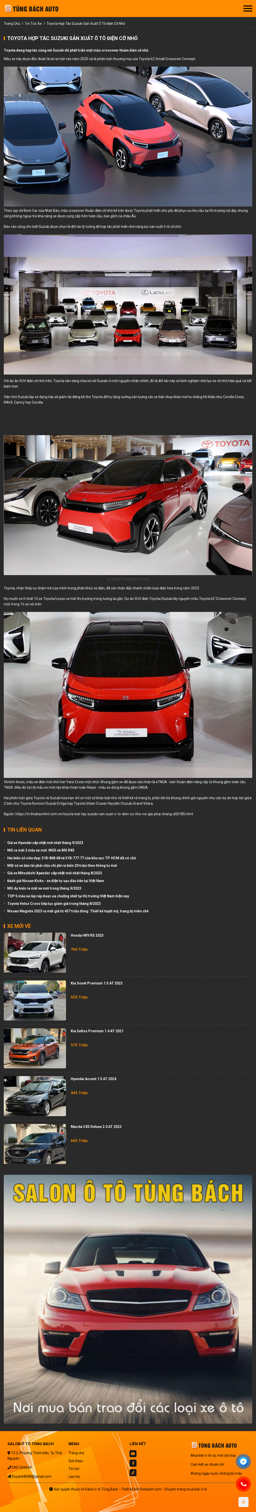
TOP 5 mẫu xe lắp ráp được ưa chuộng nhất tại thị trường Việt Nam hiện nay (68, 896)
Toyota (139, 211)
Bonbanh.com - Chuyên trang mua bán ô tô (173, 1489)
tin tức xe (33, 24)
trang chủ (12, 24)
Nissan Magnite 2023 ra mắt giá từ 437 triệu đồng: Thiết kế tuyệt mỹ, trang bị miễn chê (77, 911)
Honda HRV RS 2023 (87, 935)
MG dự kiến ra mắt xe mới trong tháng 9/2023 (44, 888)
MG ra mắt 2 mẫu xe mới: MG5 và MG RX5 (40, 850)
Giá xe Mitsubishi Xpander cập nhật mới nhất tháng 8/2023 (54, 873)
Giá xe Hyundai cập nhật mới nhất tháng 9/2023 (45, 843)
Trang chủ (76, 1453)
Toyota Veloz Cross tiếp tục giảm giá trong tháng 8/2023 (54, 904)
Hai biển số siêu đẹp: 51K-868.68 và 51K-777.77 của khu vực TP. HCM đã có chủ (71, 858)
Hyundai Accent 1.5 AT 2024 (93, 1079)
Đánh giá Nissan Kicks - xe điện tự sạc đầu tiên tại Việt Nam (55, 881)
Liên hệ (74, 1477)
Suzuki (44, 227)
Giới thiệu (75, 1461)
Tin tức (74, 1469)
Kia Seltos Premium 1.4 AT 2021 (97, 1031)
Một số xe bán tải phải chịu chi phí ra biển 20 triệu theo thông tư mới (62, 866)
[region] (80, 422)
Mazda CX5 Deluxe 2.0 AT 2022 (96, 1127)
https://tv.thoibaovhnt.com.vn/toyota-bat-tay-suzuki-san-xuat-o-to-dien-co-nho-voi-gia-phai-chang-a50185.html (104, 814)
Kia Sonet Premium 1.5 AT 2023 (96, 983)
